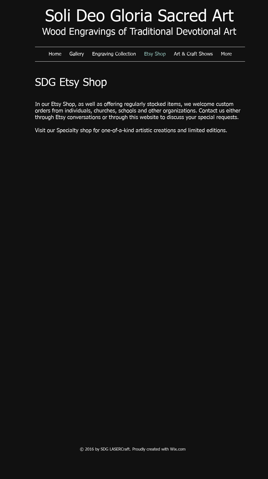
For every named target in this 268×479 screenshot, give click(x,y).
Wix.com (178, 449)
